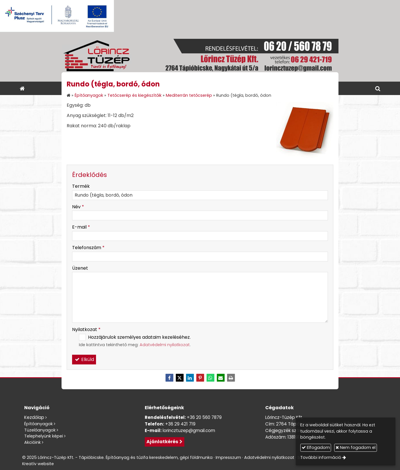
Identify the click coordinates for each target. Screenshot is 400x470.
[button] (377, 88)
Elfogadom (316, 447)
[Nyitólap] (200, 57)
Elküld (84, 359)
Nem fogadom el (355, 447)
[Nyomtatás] (230, 377)
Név (78, 206)
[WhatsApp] (210, 377)
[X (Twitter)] (179, 377)
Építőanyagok (38, 424)
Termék (81, 186)
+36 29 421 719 (180, 424)
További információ (320, 457)
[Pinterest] (200, 377)
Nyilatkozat (86, 329)
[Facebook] (169, 377)
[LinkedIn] (189, 377)
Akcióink (32, 442)
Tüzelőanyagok (40, 430)
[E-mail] (220, 377)
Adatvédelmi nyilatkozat (165, 345)
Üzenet (80, 268)
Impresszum (228, 457)
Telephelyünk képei (43, 436)
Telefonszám (88, 247)
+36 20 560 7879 (204, 417)
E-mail (81, 227)
